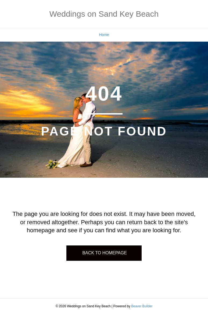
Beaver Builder (141, 306)
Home (104, 35)
